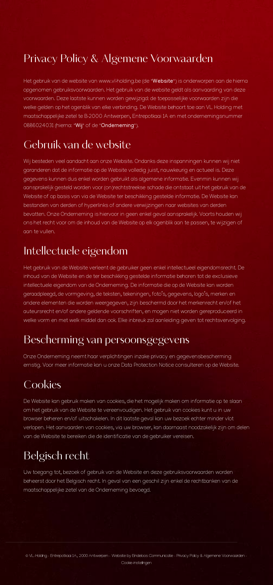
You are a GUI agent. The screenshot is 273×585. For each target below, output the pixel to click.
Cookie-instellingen (136, 563)
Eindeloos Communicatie (152, 556)
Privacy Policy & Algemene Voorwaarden (211, 556)
